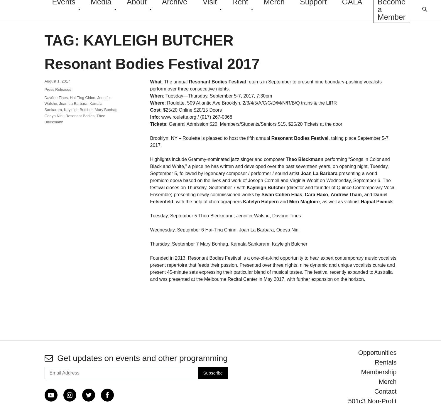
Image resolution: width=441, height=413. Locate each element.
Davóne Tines (56, 97)
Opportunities (377, 352)
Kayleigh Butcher (78, 110)
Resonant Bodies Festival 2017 (152, 64)
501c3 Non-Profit (372, 401)
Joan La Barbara (73, 103)
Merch (387, 381)
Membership (378, 372)
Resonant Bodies (79, 116)
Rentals (386, 362)
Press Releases (58, 89)
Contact (385, 391)
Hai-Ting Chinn (82, 97)
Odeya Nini (54, 116)
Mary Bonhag (106, 110)
